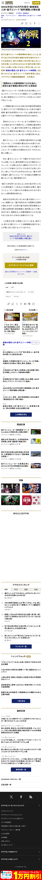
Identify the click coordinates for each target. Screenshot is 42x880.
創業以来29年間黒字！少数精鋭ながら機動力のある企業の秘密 (21, 693)
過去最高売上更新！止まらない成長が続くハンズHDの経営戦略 (21, 686)
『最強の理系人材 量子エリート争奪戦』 (21, 70)
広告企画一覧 (6, 785)
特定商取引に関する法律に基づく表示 (13, 826)
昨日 (16, 589)
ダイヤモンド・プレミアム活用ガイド (12, 818)
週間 (26, 589)
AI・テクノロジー (11, 15)
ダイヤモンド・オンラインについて (12, 805)
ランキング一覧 (21, 646)
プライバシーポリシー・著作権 (10, 830)
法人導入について (7, 845)
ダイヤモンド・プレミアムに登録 (21, 265)
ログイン (27, 3)
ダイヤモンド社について (9, 859)
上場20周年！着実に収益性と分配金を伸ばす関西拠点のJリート (21, 678)
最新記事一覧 (21, 769)
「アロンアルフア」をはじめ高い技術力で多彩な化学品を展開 (21, 663)
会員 (36, 589)
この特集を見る (21, 414)
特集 (2, 15)
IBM (7, 287)
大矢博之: (22, 13)
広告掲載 (4, 837)
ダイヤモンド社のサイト (9, 852)
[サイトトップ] (8, 2)
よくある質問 (5, 834)
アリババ (16, 296)
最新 (6, 589)
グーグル (30, 292)
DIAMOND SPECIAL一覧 (11, 779)
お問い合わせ (5, 841)
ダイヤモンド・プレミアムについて (11, 815)
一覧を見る (21, 701)
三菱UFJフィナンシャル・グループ (15, 292)
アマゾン (8, 296)
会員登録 (36, 3)
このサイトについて (7, 811)
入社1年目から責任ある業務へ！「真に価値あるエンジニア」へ (21, 671)
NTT (12, 287)
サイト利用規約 (6, 822)
